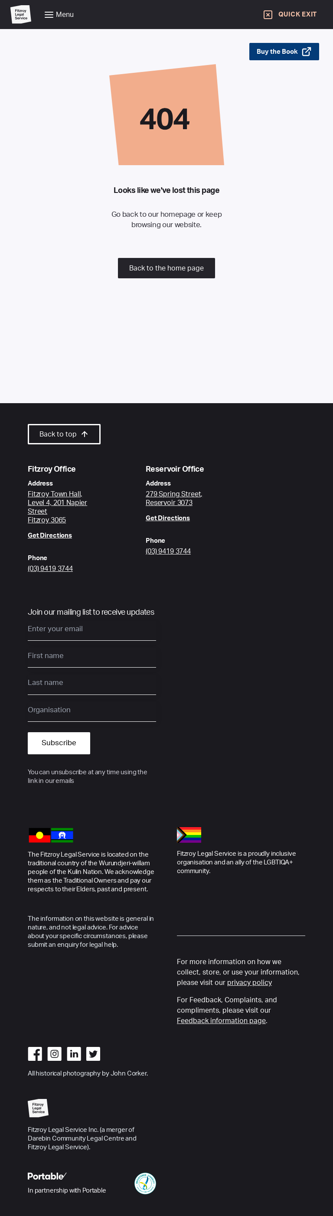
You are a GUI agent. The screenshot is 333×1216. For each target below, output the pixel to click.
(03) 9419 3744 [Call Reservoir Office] (168, 551)
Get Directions (50, 535)
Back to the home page (166, 268)
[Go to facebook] (35, 1054)
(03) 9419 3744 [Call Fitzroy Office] (50, 568)
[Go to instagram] (54, 1054)
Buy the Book (284, 51)
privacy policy (249, 982)
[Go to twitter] (93, 1054)
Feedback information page (221, 1020)
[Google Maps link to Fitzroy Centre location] (66, 507)
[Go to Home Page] (20, 14)
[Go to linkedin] (74, 1054)
